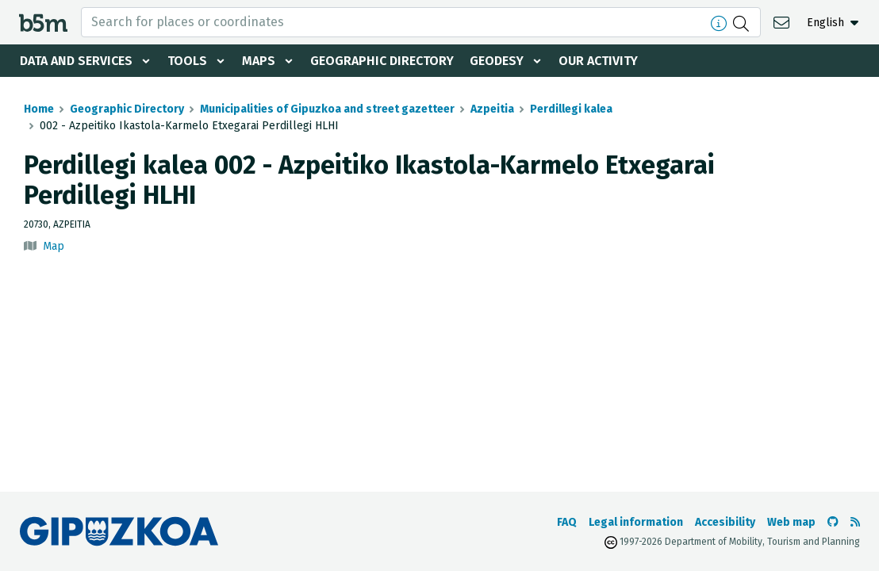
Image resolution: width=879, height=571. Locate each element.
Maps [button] (258, 60)
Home (39, 109)
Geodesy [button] (497, 60)
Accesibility (725, 522)
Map (53, 246)
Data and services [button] (76, 60)
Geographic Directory (382, 60)
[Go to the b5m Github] (833, 522)
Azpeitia (492, 109)
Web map (791, 522)
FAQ (567, 522)
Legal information (636, 522)
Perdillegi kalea (571, 109)
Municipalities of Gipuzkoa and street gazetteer (327, 109)
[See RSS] (855, 522)
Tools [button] (187, 60)
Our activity (598, 60)
